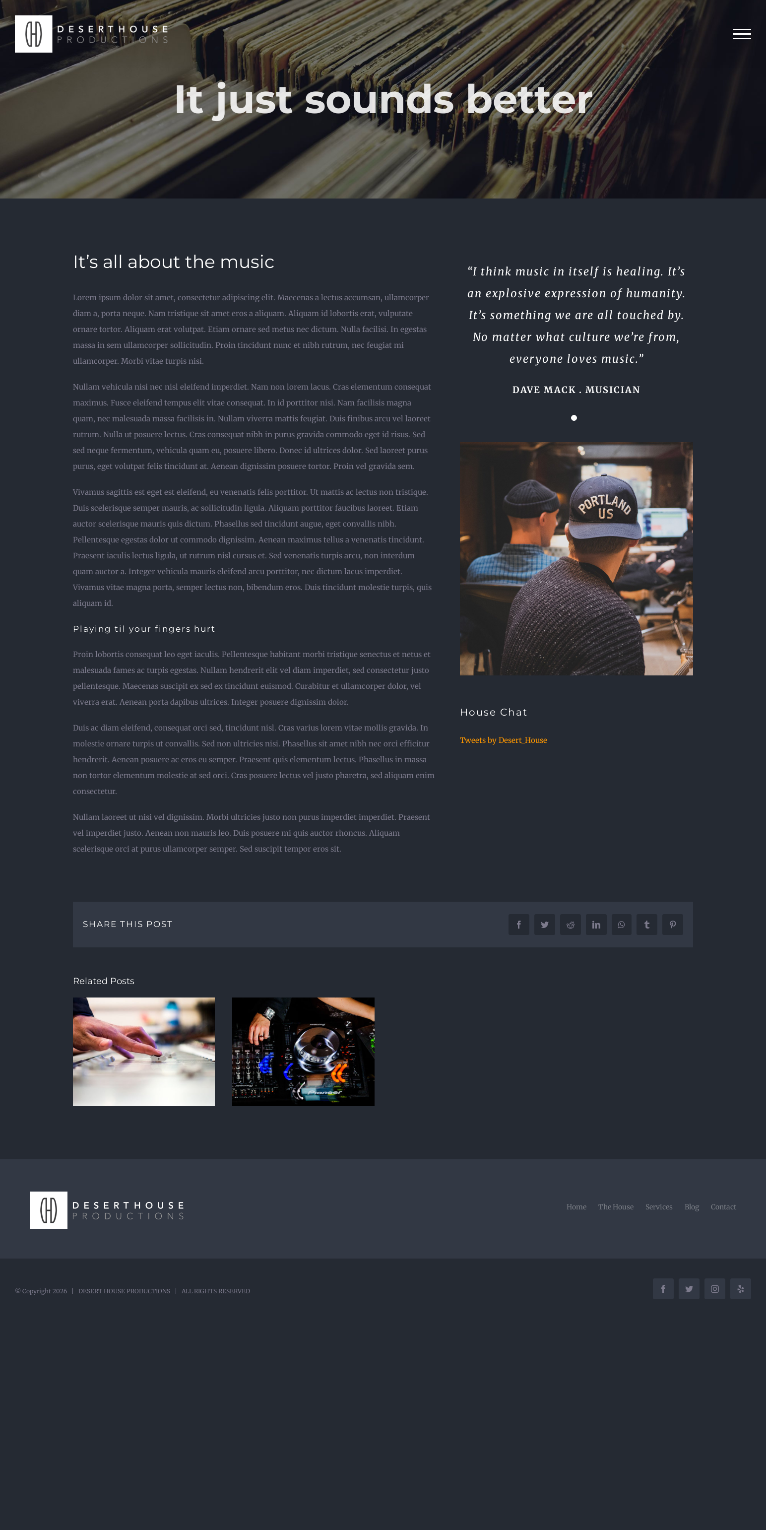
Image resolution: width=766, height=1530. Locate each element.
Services (659, 1206)
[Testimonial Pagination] (574, 418)
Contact (723, 1206)
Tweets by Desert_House (503, 740)
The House (616, 1206)
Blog (692, 1206)
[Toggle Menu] (742, 34)
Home (576, 1206)
